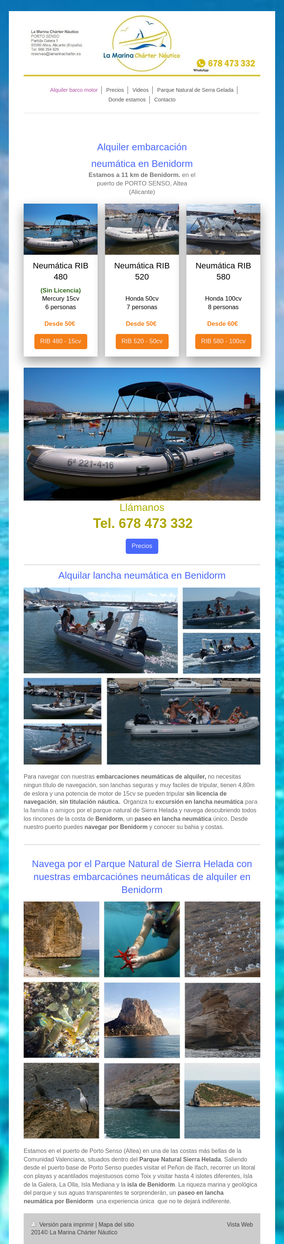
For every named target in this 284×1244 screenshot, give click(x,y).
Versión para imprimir (63, 1224)
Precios (142, 545)
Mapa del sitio (116, 1224)
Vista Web (240, 1224)
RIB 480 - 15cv (60, 341)
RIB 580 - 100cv (223, 341)
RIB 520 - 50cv (142, 341)
